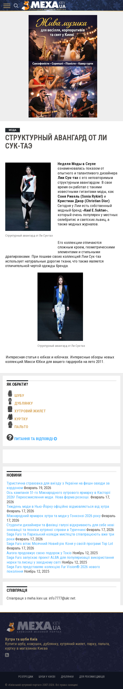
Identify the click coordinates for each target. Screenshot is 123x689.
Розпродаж (25, 676)
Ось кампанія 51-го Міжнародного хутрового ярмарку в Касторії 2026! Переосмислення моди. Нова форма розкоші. (58, 494)
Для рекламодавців (92, 676)
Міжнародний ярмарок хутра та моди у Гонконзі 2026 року (54, 515)
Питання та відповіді (35, 438)
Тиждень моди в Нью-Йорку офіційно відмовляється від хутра (58, 506)
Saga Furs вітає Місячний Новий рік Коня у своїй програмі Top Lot (60, 543)
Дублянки (67, 676)
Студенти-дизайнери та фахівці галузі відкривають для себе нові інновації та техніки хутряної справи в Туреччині (60, 527)
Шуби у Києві (47, 676)
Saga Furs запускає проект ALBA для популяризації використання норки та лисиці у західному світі (60, 559)
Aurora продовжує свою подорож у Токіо (39, 553)
